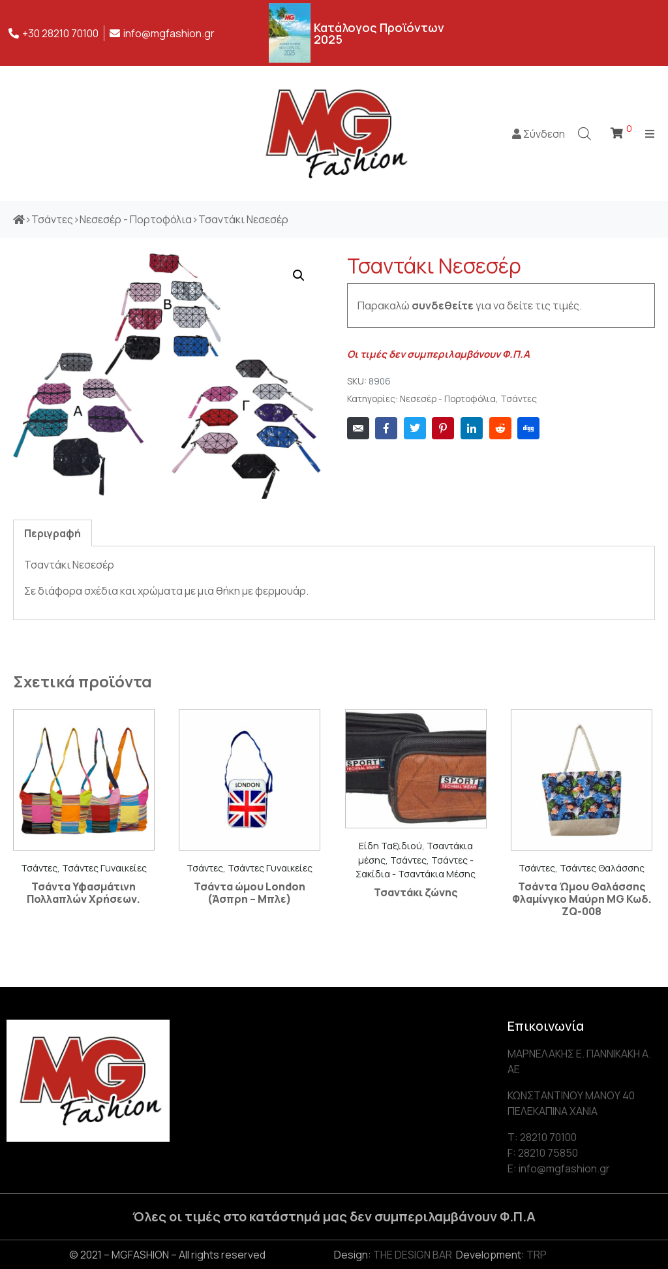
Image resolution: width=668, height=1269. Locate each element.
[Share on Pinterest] (443, 428)
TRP (536, 1254)
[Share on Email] (358, 428)
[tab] (52, 533)
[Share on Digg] (528, 428)
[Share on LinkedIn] (472, 428)
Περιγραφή (52, 533)
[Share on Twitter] (415, 428)
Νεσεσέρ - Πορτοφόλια (448, 399)
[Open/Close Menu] (650, 133)
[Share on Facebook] (386, 428)
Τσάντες (518, 399)
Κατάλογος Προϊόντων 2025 (379, 33)
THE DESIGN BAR (412, 1254)
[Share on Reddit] (500, 428)
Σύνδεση (538, 134)
